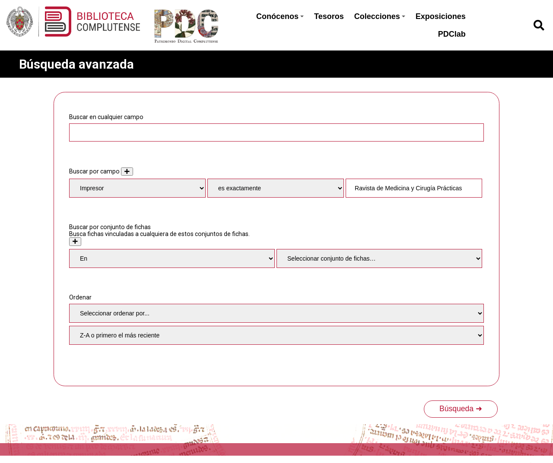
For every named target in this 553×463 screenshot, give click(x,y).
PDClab (452, 34)
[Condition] (172, 258)
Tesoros (329, 16)
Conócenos (280, 16)
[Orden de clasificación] (276, 335)
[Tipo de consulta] (275, 188)
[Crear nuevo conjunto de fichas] (75, 241)
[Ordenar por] (276, 313)
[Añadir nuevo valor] (127, 171)
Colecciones (379, 16)
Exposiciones (441, 16)
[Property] (137, 188)
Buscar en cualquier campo (106, 116)
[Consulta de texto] (414, 188)
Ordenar (80, 297)
